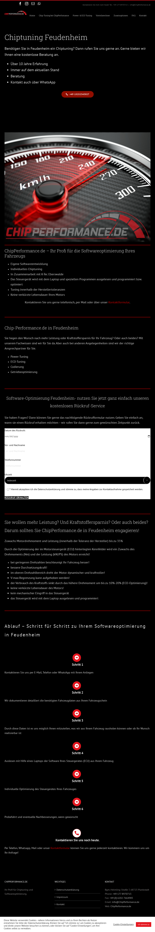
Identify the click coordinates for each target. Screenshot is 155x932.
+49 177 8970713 (122, 893)
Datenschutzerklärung (67, 889)
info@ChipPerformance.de (140, 5)
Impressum (62, 896)
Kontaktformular (119, 302)
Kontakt (60, 904)
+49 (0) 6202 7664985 (121, 897)
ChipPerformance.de (120, 906)
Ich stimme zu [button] (143, 924)
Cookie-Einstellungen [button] (123, 924)
